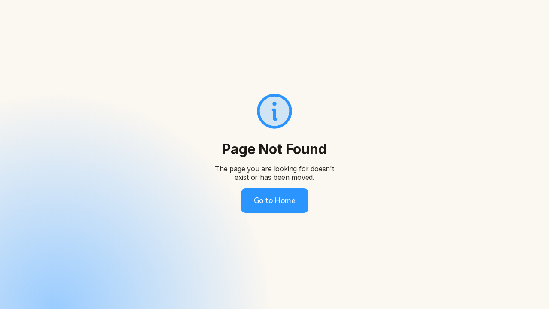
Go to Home (275, 200)
